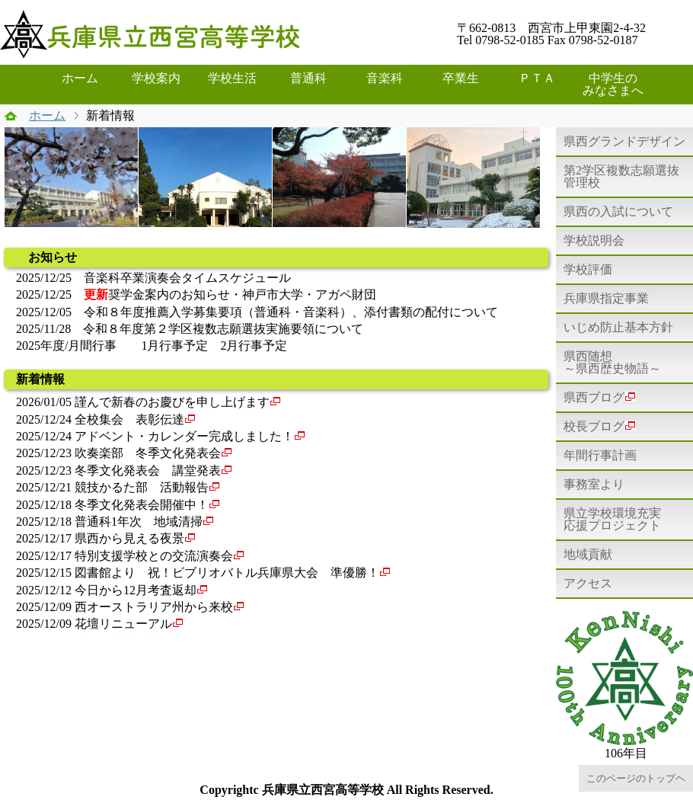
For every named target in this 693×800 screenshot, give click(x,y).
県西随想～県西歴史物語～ (612, 362)
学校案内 (156, 78)
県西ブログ (600, 397)
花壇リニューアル (123, 623)
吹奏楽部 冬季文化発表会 (148, 452)
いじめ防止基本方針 (618, 327)
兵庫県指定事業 (606, 298)
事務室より (594, 484)
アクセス (588, 583)
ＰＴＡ (537, 78)
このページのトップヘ (635, 778)
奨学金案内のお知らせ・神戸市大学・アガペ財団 (230, 294)
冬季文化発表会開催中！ (142, 504)
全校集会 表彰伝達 (129, 419)
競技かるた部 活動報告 (142, 487)
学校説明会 (594, 240)
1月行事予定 (174, 345)
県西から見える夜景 (129, 538)
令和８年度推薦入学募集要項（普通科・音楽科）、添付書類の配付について (291, 312)
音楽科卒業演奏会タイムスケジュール (187, 277)
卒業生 (460, 78)
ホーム (80, 78)
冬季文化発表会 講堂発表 (148, 470)
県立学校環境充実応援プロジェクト (612, 519)
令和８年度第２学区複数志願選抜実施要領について (223, 328)
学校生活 (232, 78)
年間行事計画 (600, 455)
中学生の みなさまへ (617, 84)
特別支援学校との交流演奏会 (154, 555)
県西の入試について (618, 211)
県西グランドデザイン (624, 141)
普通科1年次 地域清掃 (139, 521)
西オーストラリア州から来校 (154, 606)
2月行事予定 (253, 345)
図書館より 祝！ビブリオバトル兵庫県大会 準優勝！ (227, 572)
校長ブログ (600, 426)
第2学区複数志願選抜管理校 (621, 176)
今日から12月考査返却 (135, 590)
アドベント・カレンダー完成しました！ (184, 436)
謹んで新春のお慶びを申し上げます (172, 401)
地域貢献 (588, 554)
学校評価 (588, 269)
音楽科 (384, 78)
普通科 (308, 78)
